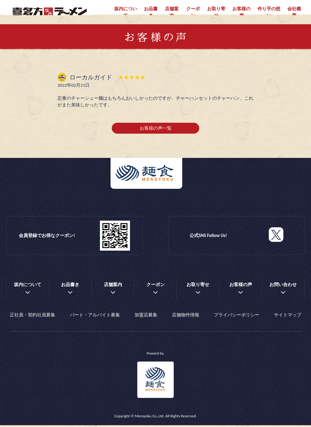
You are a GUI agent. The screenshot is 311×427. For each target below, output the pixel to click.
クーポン (193, 12)
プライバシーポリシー (236, 318)
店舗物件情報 (185, 318)
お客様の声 (241, 12)
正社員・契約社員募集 (32, 318)
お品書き (151, 12)
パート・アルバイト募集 (95, 318)
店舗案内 (172, 12)
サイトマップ (287, 318)
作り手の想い (269, 12)
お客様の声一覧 (156, 132)
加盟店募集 (146, 318)
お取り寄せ (216, 12)
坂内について (125, 12)
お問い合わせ (283, 288)
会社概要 (294, 12)
